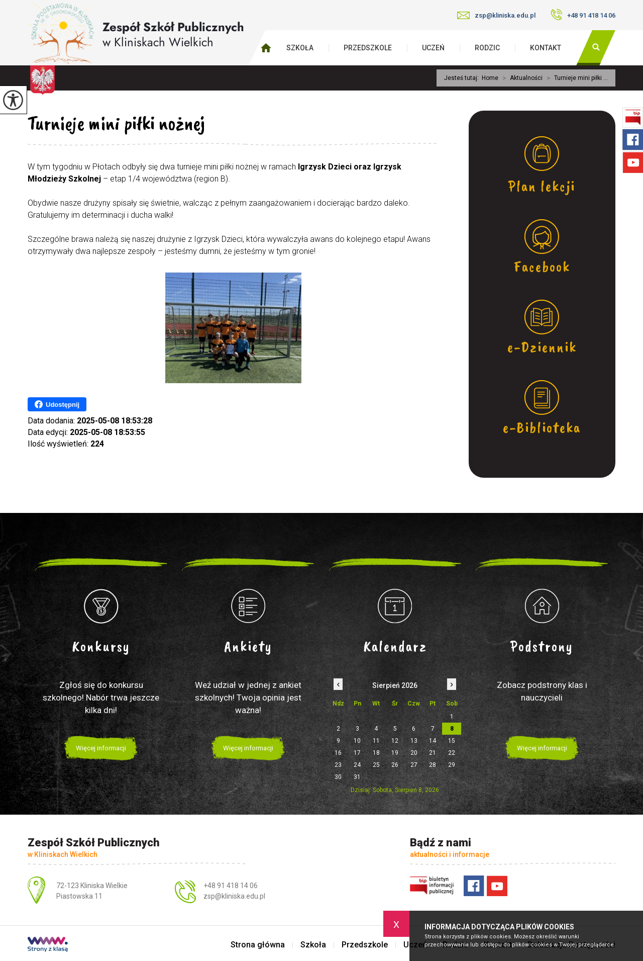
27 (413, 764)
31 (357, 776)
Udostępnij (57, 404)
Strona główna (258, 945)
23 (338, 764)
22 (451, 752)
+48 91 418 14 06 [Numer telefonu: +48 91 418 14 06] (230, 886)
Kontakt (545, 48)
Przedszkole (368, 48)
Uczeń (433, 48)
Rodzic (487, 48)
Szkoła (299, 48)
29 (451, 764)
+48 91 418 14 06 (583, 14)
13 (413, 740)
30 (338, 776)
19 (394, 752)
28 (432, 764)
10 (357, 740)
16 (338, 752)
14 (432, 740)
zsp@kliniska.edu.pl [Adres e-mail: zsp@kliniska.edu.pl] (234, 896)
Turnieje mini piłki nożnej (116, 123)
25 (376, 764)
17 (357, 752)
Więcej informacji (101, 748)
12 (394, 740)
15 (451, 740)
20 (413, 752)
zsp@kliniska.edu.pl (496, 15)
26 (394, 764)
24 (357, 764)
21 (432, 752)
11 (376, 740)
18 (376, 752)
